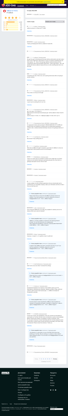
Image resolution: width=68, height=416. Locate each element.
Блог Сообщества (23, 390)
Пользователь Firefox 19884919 (41, 109)
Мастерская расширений (25, 382)
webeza (36, 57)
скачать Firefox (47, 1)
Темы (26, 5)
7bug (35, 346)
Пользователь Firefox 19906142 (41, 51)
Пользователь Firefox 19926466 (41, 35)
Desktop (36, 375)
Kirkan (35, 234)
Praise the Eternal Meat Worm (41, 257)
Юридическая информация (20, 403)
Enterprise (37, 380)
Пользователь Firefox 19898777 (41, 84)
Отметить (29, 31)
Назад (36, 359)
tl (34, 181)
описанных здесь (18, 407)
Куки (11, 403)
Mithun (35, 100)
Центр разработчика (24, 385)
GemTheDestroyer (38, 264)
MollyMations (37, 156)
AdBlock (10, 12)
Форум (20, 392)
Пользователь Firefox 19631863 (41, 352)
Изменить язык (53, 407)
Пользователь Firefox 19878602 (41, 123)
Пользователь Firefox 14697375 (41, 90)
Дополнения (21, 373)
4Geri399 (36, 14)
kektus (35, 26)
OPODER (36, 313)
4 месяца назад (53, 84)
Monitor (52, 383)
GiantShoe (36, 146)
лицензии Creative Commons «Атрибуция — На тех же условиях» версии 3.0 (20, 408)
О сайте (20, 375)
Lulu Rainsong (37, 136)
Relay (51, 380)
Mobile (36, 378)
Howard (36, 175)
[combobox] (56, 5)
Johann (36, 74)
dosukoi (36, 169)
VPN (51, 378)
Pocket (52, 385)
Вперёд (55, 359)
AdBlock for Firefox (12, 10)
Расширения (20, 5)
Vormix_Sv (36, 286)
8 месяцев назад (43, 313)
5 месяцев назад (42, 175)
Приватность (5, 403)
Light (35, 207)
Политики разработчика (25, 387)
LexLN (35, 42)
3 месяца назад (41, 26)
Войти (65, 1)
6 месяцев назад (52, 257)
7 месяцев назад (43, 286)
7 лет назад (42, 14)
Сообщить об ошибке (24, 395)
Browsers (52, 375)
